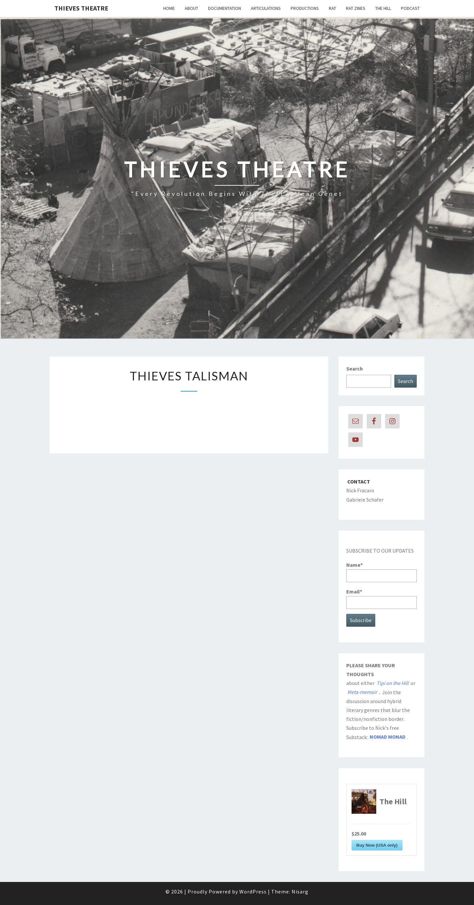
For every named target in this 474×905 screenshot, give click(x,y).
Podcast (410, 8)
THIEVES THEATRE (81, 8)
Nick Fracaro (360, 490)
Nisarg (300, 891)
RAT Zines (355, 8)
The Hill (383, 8)
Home (169, 8)
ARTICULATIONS (266, 8)
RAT (332, 8)
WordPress (253, 891)
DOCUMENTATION (224, 8)
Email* (381, 598)
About (191, 8)
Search (354, 368)
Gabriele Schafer (364, 499)
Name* (381, 572)
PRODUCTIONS (305, 8)
